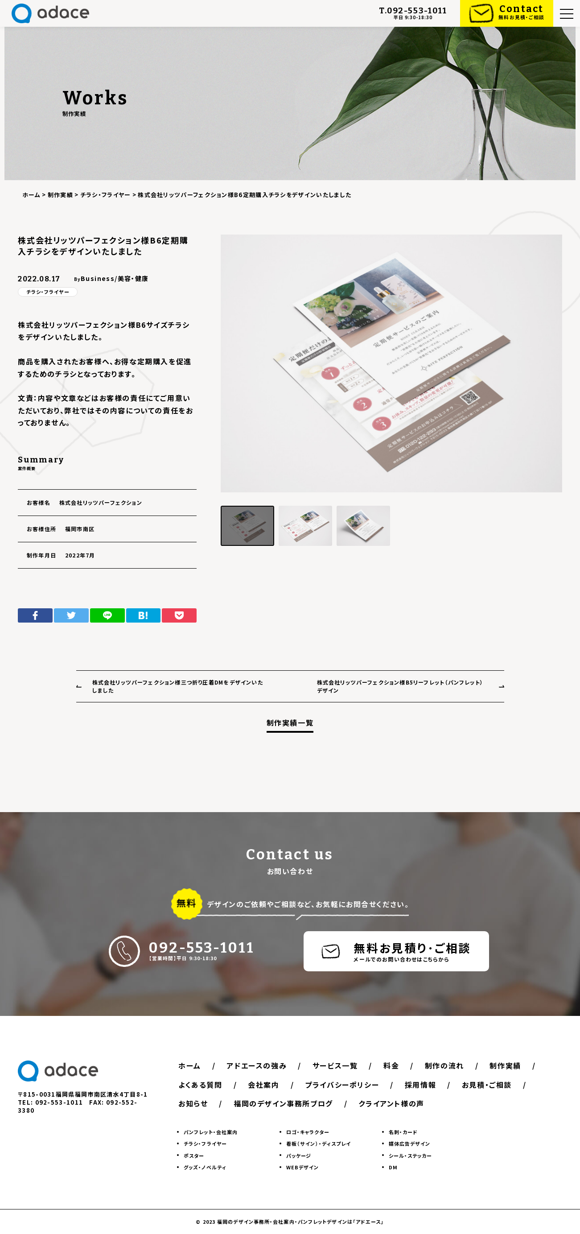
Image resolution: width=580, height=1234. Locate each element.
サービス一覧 (335, 1065)
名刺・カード (403, 1131)
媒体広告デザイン (410, 1143)
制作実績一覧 (290, 723)
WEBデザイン (302, 1167)
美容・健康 (133, 278)
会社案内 (263, 1085)
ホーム (189, 1065)
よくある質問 (200, 1085)
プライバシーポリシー (342, 1085)
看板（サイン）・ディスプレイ (318, 1143)
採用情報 (420, 1085)
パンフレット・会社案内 (211, 1131)
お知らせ (193, 1103)
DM (393, 1167)
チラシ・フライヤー (48, 291)
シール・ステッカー (410, 1155)
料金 (391, 1065)
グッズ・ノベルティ (205, 1167)
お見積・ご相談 (487, 1085)
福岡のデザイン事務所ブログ (283, 1103)
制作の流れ (444, 1065)
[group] (391, 363)
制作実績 (505, 1065)
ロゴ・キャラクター (307, 1131)
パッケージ (299, 1155)
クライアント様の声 (391, 1103)
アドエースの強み (256, 1065)
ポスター (194, 1155)
